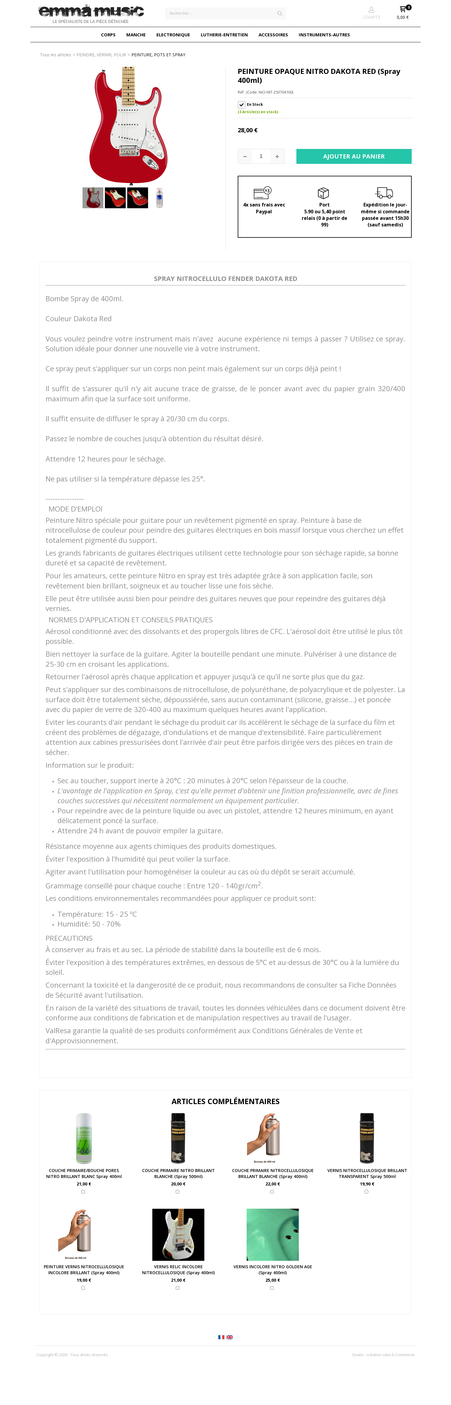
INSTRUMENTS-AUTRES (324, 35)
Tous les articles (55, 54)
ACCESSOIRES (273, 35)
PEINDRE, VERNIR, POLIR (101, 54)
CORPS (108, 35)
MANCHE (136, 35)
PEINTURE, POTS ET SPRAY (158, 54)
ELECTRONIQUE (173, 35)
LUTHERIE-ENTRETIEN (224, 35)
